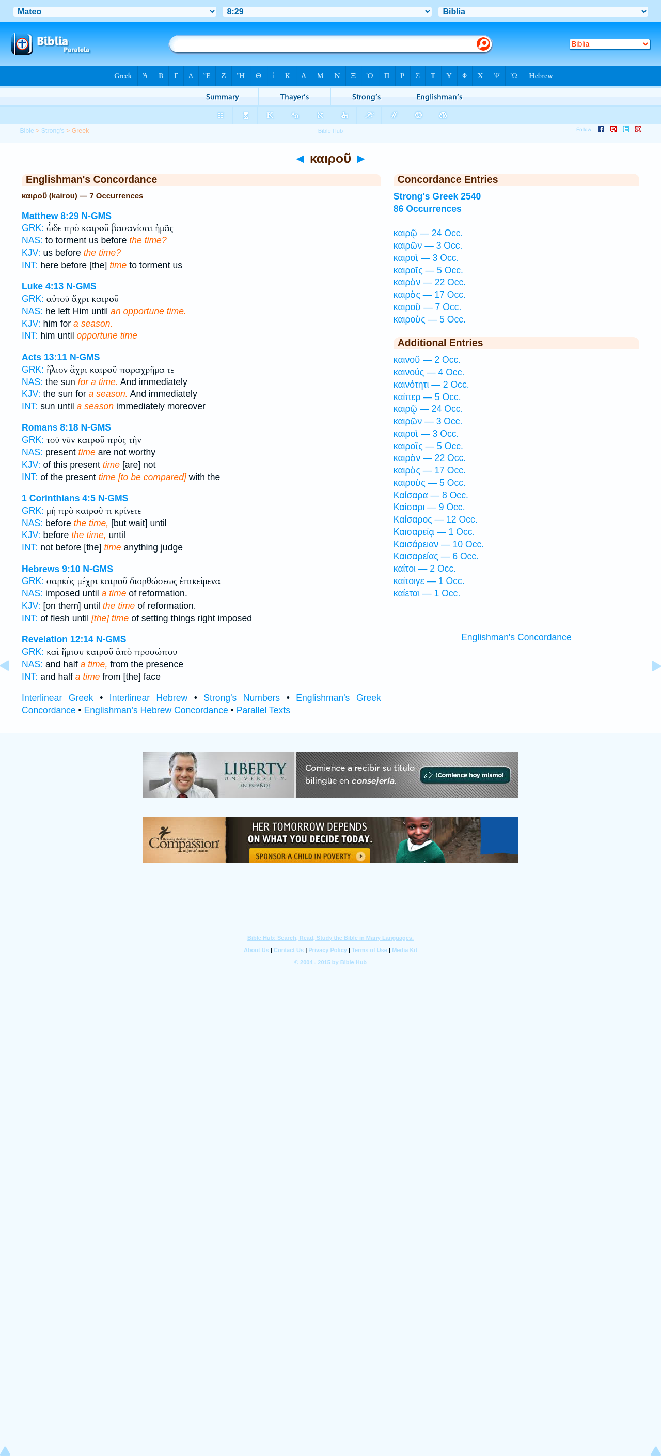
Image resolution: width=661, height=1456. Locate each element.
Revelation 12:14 (57, 639)
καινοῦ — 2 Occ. (427, 360)
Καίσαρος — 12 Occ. (436, 519)
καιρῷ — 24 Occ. (428, 233)
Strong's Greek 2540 (437, 196)
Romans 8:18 (50, 427)
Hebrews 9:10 (51, 569)
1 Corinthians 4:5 (59, 498)
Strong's (53, 130)
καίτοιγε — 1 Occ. (429, 581)
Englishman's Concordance (516, 637)
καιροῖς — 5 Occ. (428, 270)
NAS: (32, 240)
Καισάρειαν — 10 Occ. (439, 544)
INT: (30, 265)
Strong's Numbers (241, 698)
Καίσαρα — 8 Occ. (431, 495)
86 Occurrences (428, 209)
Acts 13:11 (44, 357)
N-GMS (96, 216)
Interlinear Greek (57, 698)
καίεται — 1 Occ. (427, 593)
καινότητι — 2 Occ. (431, 384)
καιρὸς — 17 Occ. (430, 294)
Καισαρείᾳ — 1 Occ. (434, 532)
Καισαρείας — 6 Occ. (436, 556)
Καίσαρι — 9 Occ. (429, 507)
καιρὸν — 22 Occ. (430, 282)
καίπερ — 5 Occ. (427, 397)
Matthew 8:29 (50, 216)
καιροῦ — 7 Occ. (428, 307)
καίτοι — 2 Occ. (425, 568)
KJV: (31, 253)
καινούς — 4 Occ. (429, 372)
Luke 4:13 (43, 286)
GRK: (33, 228)
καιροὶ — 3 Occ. (426, 258)
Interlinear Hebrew (148, 698)
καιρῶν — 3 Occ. (428, 245)
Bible (27, 130)
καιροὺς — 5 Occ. (430, 319)
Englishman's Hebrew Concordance (156, 710)
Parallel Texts (263, 710)
